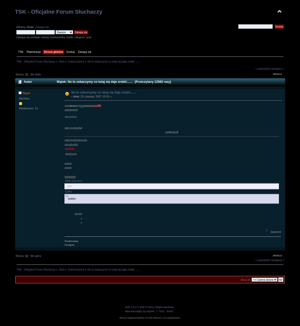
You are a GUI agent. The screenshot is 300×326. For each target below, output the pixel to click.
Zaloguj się (42, 27)
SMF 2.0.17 (131, 307)
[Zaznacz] (77, 180)
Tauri (26, 93)
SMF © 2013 (147, 307)
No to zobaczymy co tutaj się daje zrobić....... (103, 92)
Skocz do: (245, 279)
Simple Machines (164, 307)
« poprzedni (263, 68)
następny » (277, 68)
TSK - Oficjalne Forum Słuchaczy (58, 12)
